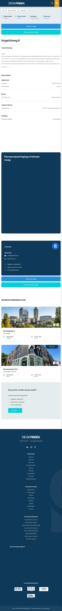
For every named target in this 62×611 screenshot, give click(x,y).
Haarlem (31, 500)
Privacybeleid (46, 608)
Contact (31, 476)
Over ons (31, 462)
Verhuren (31, 460)
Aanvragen (14, 410)
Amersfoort (31, 490)
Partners (31, 470)
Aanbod (31, 457)
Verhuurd (52, 346)
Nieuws (31, 468)
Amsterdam (31, 492)
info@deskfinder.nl (11, 255)
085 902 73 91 (10, 259)
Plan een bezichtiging (31, 32)
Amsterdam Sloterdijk (31, 531)
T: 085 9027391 (23, 441)
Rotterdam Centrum (31, 536)
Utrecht (31, 509)
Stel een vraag (31, 26)
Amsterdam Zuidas (31, 522)
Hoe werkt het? (31, 465)
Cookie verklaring (36, 608)
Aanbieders (31, 473)
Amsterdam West (31, 533)
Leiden (31, 503)
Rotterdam (31, 506)
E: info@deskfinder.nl (36, 441)
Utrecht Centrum (31, 539)
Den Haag (31, 498)
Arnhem (31, 495)
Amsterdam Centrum (31, 520)
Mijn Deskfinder (31, 479)
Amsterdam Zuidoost (31, 528)
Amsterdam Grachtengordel (31, 525)
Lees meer (5, 67)
